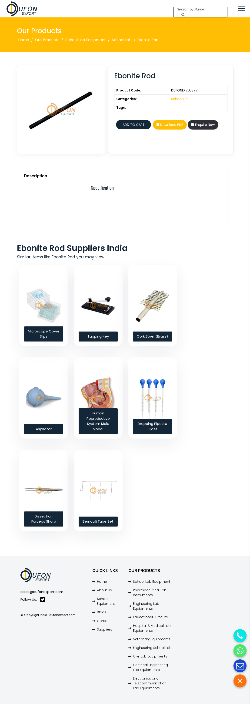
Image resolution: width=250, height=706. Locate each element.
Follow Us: (32, 601)
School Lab (122, 42)
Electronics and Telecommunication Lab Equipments (150, 685)
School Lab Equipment (85, 42)
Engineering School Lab (152, 649)
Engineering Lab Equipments (146, 608)
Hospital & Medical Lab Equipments (152, 630)
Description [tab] (35, 177)
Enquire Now (203, 126)
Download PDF (170, 126)
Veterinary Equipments (151, 641)
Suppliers (104, 631)
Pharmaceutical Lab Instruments (150, 594)
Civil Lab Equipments (150, 658)
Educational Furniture (150, 619)
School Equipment (106, 603)
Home (23, 42)
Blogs (101, 614)
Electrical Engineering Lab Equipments (150, 669)
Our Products (47, 42)
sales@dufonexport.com (41, 593)
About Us (104, 592)
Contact (104, 622)
